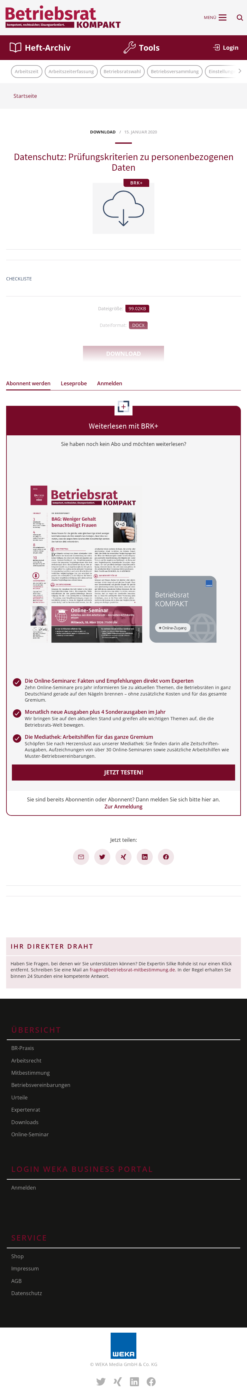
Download (123, 353)
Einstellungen (224, 71)
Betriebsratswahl (122, 71)
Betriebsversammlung (175, 71)
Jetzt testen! (123, 772)
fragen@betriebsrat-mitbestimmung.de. (133, 970)
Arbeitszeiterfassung (71, 71)
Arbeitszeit (27, 71)
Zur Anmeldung (123, 806)
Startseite (25, 95)
